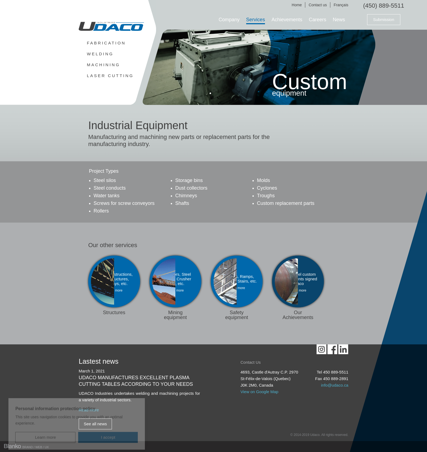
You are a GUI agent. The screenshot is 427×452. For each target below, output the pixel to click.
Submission (383, 19)
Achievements (287, 19)
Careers (317, 19)
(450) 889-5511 (383, 5)
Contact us (318, 5)
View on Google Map (259, 391)
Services (255, 19)
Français (341, 5)
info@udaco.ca (334, 385)
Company (229, 19)
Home (297, 5)
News (339, 19)
